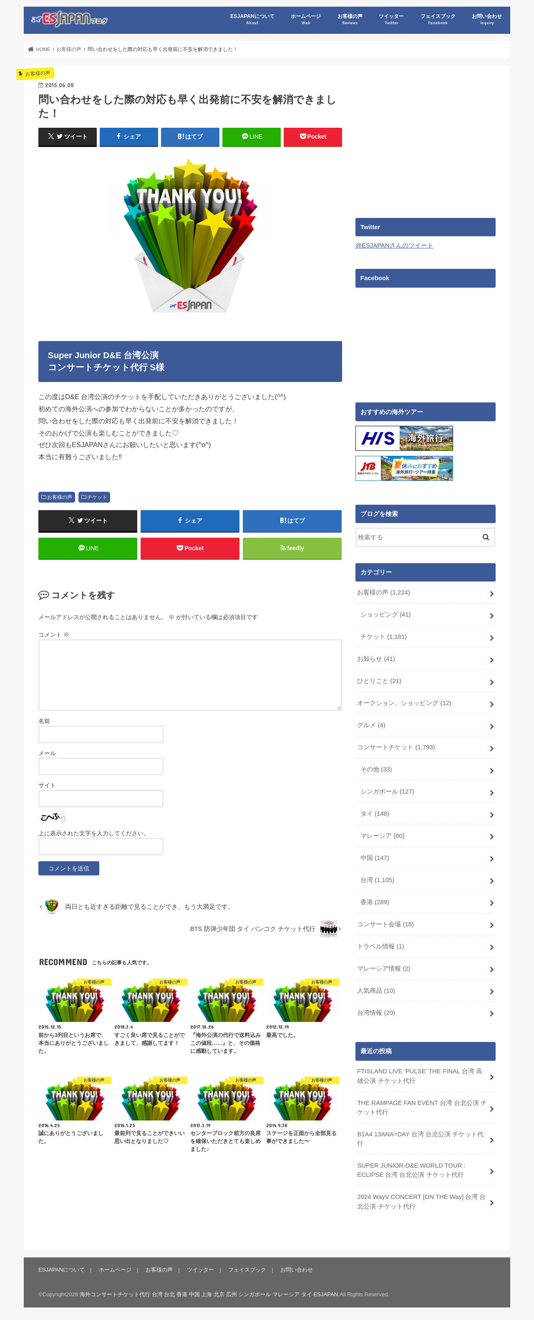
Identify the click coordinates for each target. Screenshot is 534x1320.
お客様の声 (350, 19)
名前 (44, 721)
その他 (376, 769)
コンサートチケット (396, 746)
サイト (47, 785)
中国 (374, 857)
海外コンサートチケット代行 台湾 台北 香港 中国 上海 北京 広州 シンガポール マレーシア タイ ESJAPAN (209, 1293)
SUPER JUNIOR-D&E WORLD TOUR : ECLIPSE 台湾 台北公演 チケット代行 (411, 1169)
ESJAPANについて (252, 19)
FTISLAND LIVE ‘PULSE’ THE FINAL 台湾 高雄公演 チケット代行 (419, 1075)
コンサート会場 (385, 923)
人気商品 (376, 989)
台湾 (377, 879)
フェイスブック (438, 19)
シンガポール (387, 791)
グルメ (371, 724)
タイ (374, 812)
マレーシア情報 (383, 967)
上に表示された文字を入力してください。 (93, 833)
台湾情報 (376, 1011)
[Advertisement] (425, 138)
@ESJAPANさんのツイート (394, 245)
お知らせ (376, 658)
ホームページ (306, 19)
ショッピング (385, 614)
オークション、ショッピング (404, 702)
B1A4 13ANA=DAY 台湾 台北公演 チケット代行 (420, 1138)
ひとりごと (379, 680)
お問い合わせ (487, 19)
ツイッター (391, 19)
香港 (374, 901)
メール (47, 753)
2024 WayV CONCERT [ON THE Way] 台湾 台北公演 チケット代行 (421, 1201)
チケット (97, 497)
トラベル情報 (380, 945)
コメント (53, 635)
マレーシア (382, 835)
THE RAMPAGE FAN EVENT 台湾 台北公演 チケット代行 (421, 1106)
